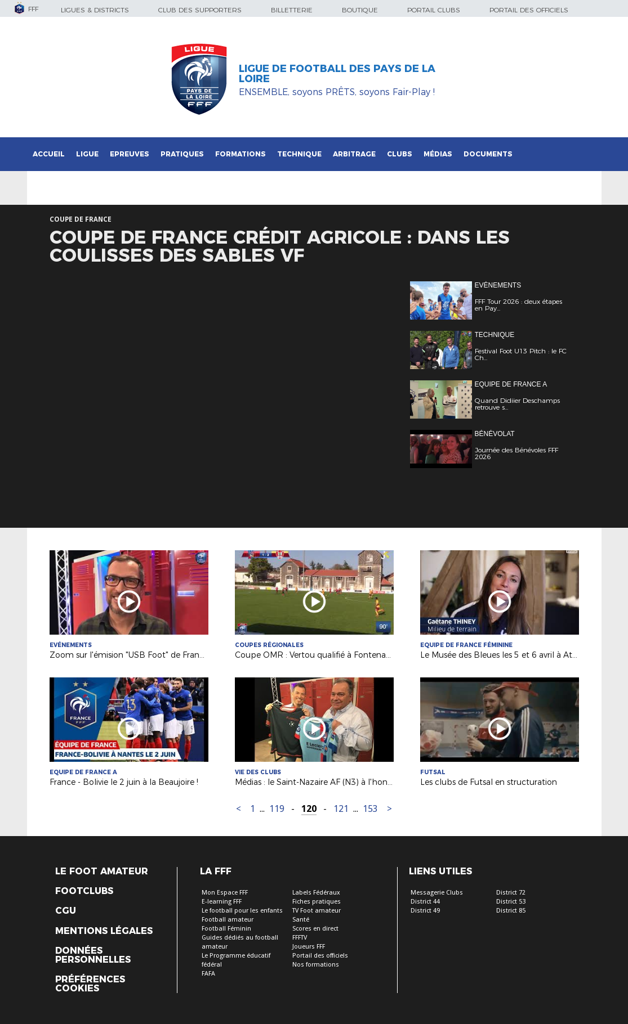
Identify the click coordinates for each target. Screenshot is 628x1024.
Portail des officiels (528, 10)
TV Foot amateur (316, 910)
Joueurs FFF (308, 946)
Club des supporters (200, 10)
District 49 (425, 910)
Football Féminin (226, 928)
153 (370, 808)
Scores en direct (315, 928)
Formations (240, 154)
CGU (65, 910)
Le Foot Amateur (101, 871)
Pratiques (182, 154)
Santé (300, 919)
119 (276, 808)
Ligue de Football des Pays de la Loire (337, 73)
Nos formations (315, 964)
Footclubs (84, 891)
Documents (488, 154)
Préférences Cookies (90, 984)
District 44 (425, 901)
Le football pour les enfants (242, 910)
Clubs (399, 154)
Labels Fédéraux (316, 892)
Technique (299, 154)
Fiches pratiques (316, 901)
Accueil (49, 154)
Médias (438, 154)
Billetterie (292, 10)
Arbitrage (354, 154)
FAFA (208, 973)
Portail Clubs (433, 10)
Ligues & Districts (95, 10)
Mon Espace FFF (225, 892)
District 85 (510, 910)
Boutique (360, 10)
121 (341, 808)
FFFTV (299, 937)
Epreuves (129, 154)
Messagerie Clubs (437, 892)
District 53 (510, 901)
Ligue (87, 154)
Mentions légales (104, 931)
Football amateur (227, 919)
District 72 (510, 892)
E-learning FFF (222, 901)
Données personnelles (93, 955)
